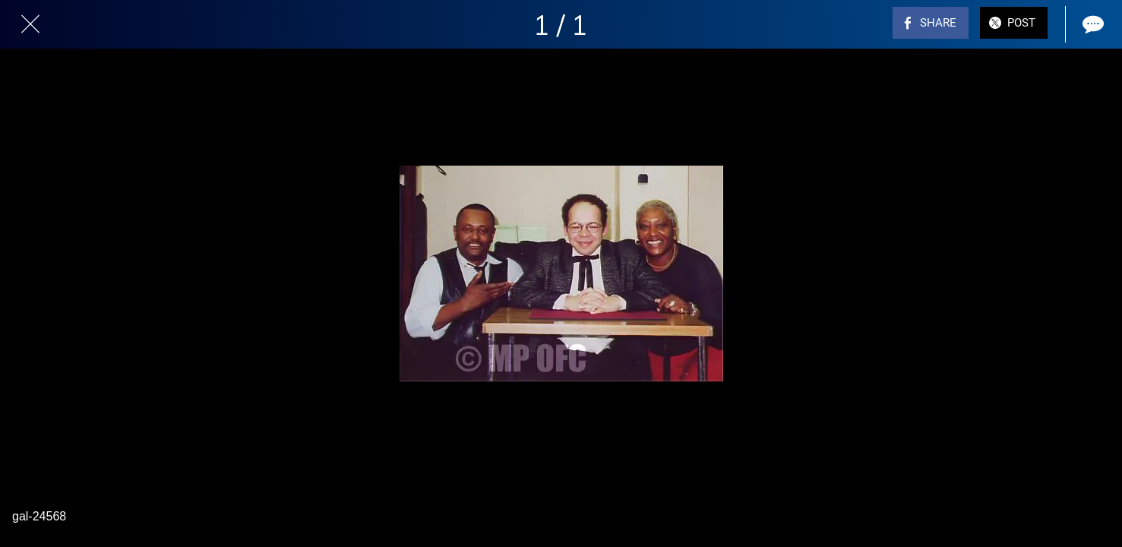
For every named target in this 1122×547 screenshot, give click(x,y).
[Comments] (1091, 24)
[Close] (30, 24)
